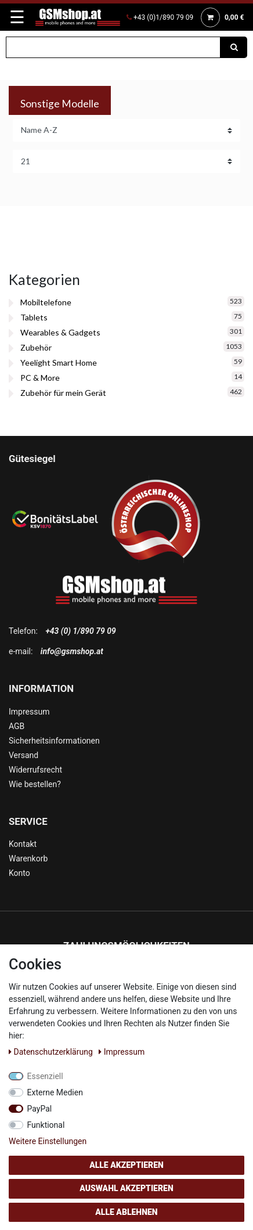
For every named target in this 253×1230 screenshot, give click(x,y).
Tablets (34, 317)
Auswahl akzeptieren (126, 1188)
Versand (23, 755)
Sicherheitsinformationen (54, 740)
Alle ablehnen (126, 1212)
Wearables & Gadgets (60, 332)
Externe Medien (55, 1092)
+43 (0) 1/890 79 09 (80, 631)
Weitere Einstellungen (47, 1141)
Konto (19, 873)
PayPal (39, 1108)
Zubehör (36, 347)
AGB (16, 726)
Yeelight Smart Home (58, 362)
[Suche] (234, 47)
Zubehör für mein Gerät (63, 393)
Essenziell (45, 1076)
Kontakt (23, 844)
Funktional (46, 1125)
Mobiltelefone (45, 302)
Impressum (29, 711)
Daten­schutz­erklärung (52, 1051)
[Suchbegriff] (113, 47)
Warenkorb (28, 858)
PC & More (40, 378)
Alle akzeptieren (126, 1165)
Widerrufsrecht (35, 769)
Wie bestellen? (35, 784)
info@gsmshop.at (72, 651)
